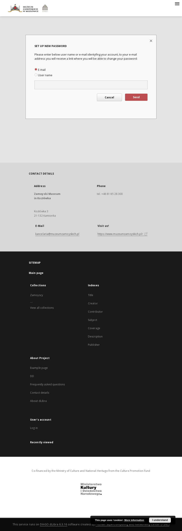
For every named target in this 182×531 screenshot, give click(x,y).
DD (32, 376)
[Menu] (177, 3)
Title (90, 295)
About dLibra (38, 401)
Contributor (95, 312)
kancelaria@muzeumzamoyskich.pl (57, 234)
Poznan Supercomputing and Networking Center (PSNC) (132, 524)
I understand (160, 520)
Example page (39, 368)
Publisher (94, 345)
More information (134, 520)
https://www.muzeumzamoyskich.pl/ (123, 234)
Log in (34, 428)
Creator (93, 303)
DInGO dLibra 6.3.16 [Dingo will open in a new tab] (53, 524)
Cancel (109, 97)
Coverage (94, 328)
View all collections (42, 308)
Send (136, 97)
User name (43, 75)
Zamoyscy (36, 295)
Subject (92, 320)
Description (95, 336)
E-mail (40, 70)
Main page (36, 273)
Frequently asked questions (47, 384)
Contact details (39, 392)
